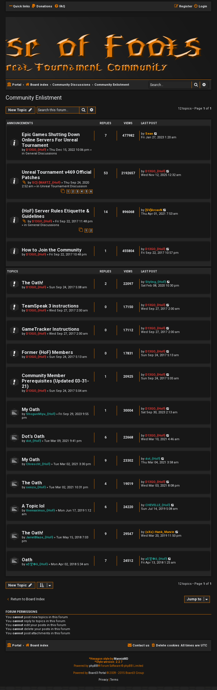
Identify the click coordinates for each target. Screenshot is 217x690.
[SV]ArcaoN (153, 210)
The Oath (32, 482)
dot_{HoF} (33, 441)
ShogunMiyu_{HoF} (40, 414)
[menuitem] (41, 6)
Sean (149, 134)
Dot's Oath (33, 436)
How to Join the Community (51, 250)
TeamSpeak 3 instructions (50, 306)
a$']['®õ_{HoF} (37, 564)
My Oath (31, 409)
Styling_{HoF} (155, 282)
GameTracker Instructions (50, 329)
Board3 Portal (97, 672)
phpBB (93, 665)
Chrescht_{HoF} (38, 464)
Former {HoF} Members (47, 352)
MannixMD (121, 658)
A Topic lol (33, 506)
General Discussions (41, 153)
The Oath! (32, 282)
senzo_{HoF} (36, 487)
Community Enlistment (34, 97)
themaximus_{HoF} (40, 510)
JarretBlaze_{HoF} (39, 537)
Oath (27, 559)
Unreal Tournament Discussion (63, 186)
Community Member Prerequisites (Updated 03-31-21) (55, 381)
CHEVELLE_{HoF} (157, 505)
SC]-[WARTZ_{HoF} (46, 182)
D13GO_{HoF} (36, 150)
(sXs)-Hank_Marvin (159, 532)
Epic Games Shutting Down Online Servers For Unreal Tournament (51, 140)
